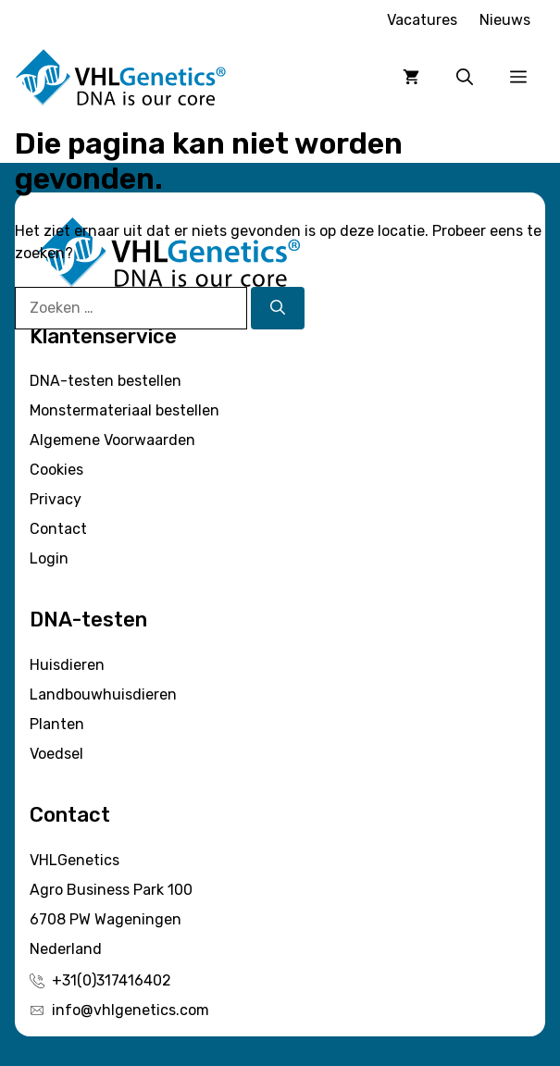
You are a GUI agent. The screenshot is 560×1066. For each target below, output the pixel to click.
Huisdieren (67, 665)
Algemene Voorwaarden (112, 440)
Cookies (56, 469)
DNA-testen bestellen (105, 381)
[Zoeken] (278, 308)
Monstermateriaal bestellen (124, 410)
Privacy (55, 499)
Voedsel (56, 753)
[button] (465, 78)
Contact (58, 529)
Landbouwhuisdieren (103, 694)
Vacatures (422, 20)
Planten (57, 724)
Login (49, 558)
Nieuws (504, 20)
